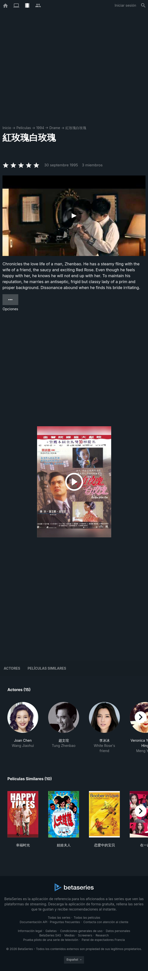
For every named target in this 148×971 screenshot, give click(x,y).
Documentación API (33, 922)
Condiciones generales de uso (81, 931)
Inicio (6, 128)
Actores (12, 668)
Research (102, 935)
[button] (22, 727)
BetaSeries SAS (50, 935)
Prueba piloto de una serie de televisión (50, 940)
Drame (54, 128)
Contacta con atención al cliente (105, 922)
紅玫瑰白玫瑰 (75, 128)
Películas (23, 128)
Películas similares (47, 668)
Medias (69, 935)
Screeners (85, 935)
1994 (40, 128)
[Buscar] (143, 5)
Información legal (30, 931)
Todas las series (59, 917)
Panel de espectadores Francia (103, 940)
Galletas (51, 931)
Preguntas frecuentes (65, 922)
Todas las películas (87, 917)
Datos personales (118, 931)
